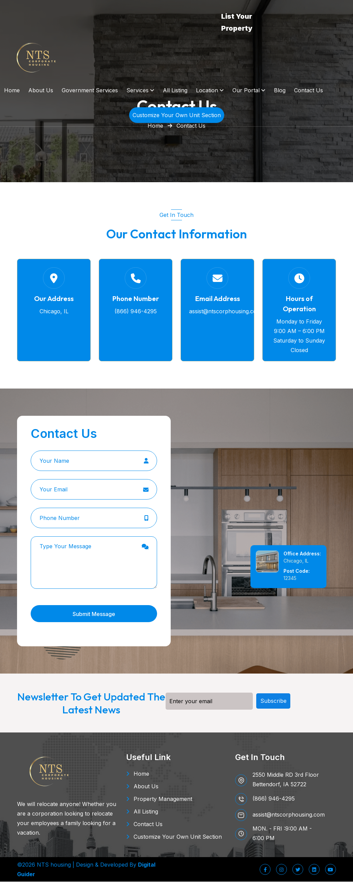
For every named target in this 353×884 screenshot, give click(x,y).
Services (137, 90)
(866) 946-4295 (135, 313)
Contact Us (308, 90)
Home (12, 90)
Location (207, 90)
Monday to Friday (299, 323)
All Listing (175, 90)
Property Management (163, 801)
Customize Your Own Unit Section (178, 839)
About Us (40, 90)
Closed (299, 352)
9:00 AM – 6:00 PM (299, 333)
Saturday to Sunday (299, 343)
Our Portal (246, 90)
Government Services (90, 90)
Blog (280, 90)
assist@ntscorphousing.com (225, 313)
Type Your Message (94, 565)
